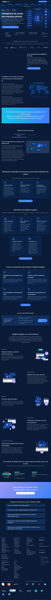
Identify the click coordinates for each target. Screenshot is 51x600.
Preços (45, 4)
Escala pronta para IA (18, 4)
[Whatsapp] (40, 553)
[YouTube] (42, 541)
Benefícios (39, 4)
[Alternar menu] (49, 2)
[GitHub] (44, 541)
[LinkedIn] (40, 541)
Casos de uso (33, 4)
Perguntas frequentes (27, 6)
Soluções (26, 4)
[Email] (42, 553)
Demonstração (10, 4)
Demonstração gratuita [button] (42, 1)
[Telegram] (44, 553)
